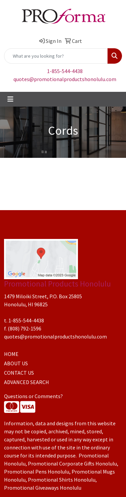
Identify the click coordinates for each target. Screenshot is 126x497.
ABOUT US (16, 363)
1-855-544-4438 (65, 71)
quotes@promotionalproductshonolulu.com (64, 79)
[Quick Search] (56, 56)
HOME (11, 354)
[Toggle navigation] (10, 99)
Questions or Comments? (33, 396)
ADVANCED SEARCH (26, 382)
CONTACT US (19, 372)
